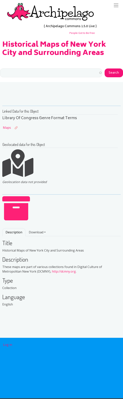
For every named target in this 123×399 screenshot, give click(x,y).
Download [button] (36, 232)
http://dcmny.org (64, 271)
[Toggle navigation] (116, 5)
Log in (7, 345)
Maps (7, 127)
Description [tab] (14, 232)
